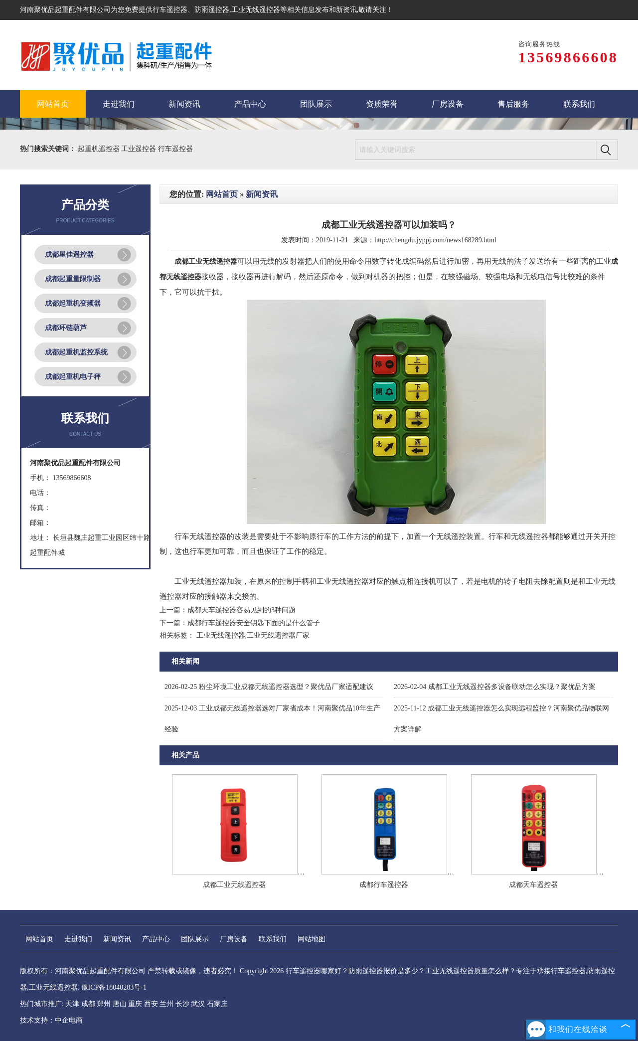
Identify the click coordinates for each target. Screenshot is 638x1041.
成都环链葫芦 (66, 328)
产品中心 (156, 939)
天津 (72, 1004)
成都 (88, 1004)
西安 (151, 1004)
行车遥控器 (170, 9)
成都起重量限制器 (73, 279)
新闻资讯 (262, 194)
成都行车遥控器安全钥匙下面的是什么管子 (253, 623)
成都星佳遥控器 (69, 254)
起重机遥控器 (100, 149)
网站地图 (311, 939)
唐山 (120, 1004)
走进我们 (78, 939)
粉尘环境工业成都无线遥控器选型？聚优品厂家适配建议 (268, 687)
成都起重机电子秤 (73, 376)
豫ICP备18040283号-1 (114, 987)
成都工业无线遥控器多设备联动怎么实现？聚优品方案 (495, 687)
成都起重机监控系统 (76, 352)
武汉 (198, 1004)
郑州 (104, 1004)
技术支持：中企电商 (51, 1020)
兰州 (166, 1004)
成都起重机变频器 (73, 303)
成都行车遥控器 (383, 884)
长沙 (182, 1004)
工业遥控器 (139, 149)
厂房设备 (234, 939)
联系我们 (273, 939)
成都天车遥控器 (533, 884)
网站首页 (222, 194)
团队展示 (195, 939)
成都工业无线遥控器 (234, 884)
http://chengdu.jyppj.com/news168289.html (435, 240)
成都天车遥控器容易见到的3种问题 (241, 610)
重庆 (135, 1004)
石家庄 (217, 1004)
